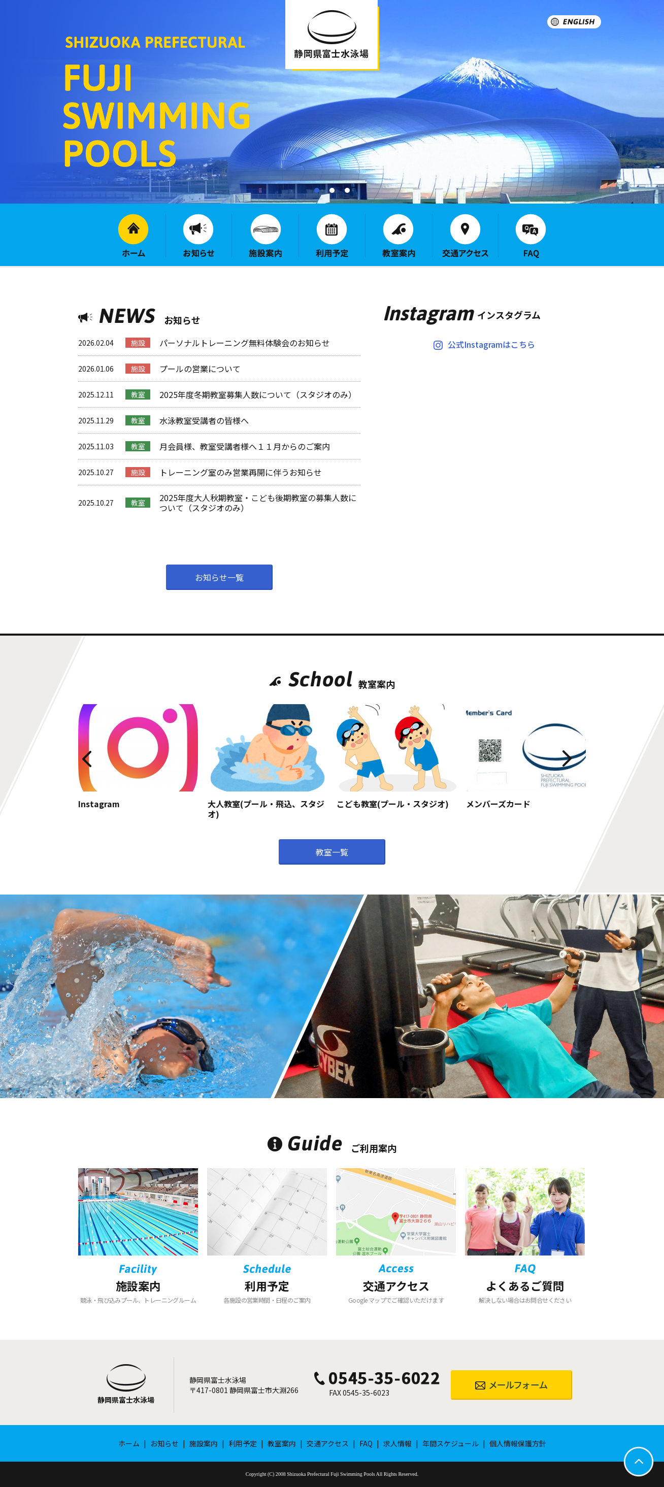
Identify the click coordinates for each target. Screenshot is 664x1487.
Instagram (99, 804)
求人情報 (397, 1443)
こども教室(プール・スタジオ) (393, 804)
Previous (67, 744)
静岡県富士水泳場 (125, 1400)
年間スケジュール (450, 1443)
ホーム (133, 235)
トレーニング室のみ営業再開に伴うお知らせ (240, 472)
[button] (316, 190)
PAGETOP (638, 1461)
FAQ (530, 236)
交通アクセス (465, 235)
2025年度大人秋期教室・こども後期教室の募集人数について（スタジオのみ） (257, 502)
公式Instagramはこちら (491, 344)
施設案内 (265, 235)
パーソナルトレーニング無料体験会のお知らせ (244, 343)
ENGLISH (574, 21)
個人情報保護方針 (517, 1443)
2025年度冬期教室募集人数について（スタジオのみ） (257, 394)
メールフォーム (511, 1385)
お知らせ (199, 235)
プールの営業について (200, 368)
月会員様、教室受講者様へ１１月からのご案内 (244, 446)
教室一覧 (332, 852)
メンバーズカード (498, 804)
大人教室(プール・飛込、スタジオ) (266, 809)
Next (597, 744)
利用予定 (332, 235)
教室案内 (398, 235)
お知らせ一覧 (219, 577)
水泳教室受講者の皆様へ (204, 420)
